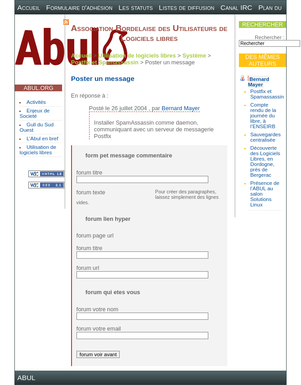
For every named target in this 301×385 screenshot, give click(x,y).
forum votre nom (97, 309)
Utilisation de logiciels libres (37, 149)
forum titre (89, 172)
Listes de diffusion (186, 7)
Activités (36, 102)
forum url (87, 267)
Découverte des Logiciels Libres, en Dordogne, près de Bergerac (265, 161)
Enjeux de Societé (34, 113)
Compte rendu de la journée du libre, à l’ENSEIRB (263, 115)
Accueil (28, 7)
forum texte (90, 192)
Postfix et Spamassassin (267, 94)
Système (194, 55)
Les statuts (136, 7)
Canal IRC (236, 7)
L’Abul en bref (42, 138)
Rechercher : (269, 37)
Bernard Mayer (258, 81)
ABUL (26, 377)
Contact (44, 21)
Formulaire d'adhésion (79, 7)
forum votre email (98, 328)
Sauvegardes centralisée (265, 137)
